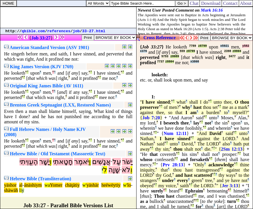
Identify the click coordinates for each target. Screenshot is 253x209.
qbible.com (33, 31)
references (59, 31)
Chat (194, 3)
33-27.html (93, 31)
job (76, 31)
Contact (230, 3)
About (246, 3)
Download (211, 3)
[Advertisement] (68, 17)
